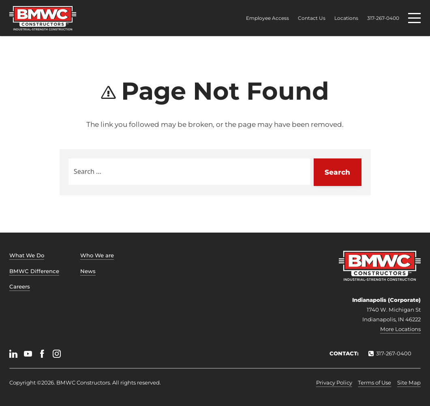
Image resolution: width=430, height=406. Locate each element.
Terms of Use (374, 382)
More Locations (400, 329)
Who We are (97, 255)
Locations (346, 18)
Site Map (409, 382)
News (88, 271)
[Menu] (414, 18)
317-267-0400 (383, 18)
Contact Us (311, 18)
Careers (19, 286)
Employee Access (267, 18)
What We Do (26, 255)
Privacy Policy (334, 382)
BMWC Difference (34, 271)
